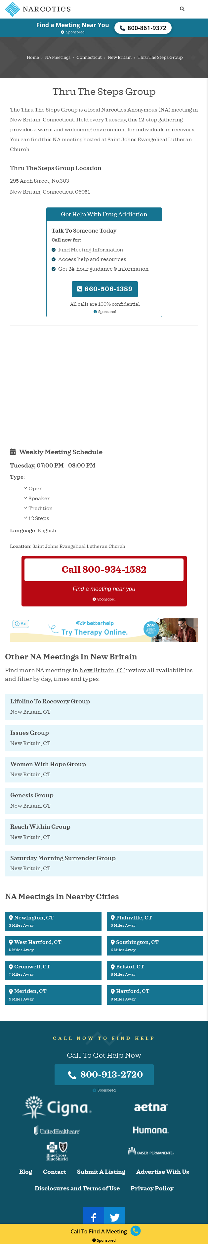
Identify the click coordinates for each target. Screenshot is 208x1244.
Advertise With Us (162, 1172)
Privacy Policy (152, 1188)
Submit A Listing (101, 1172)
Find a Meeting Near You (72, 24)
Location (20, 546)
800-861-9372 (143, 28)
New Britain (120, 57)
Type (16, 477)
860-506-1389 (105, 289)
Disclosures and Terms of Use (77, 1188)
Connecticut (89, 57)
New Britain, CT (102, 670)
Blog (25, 1172)
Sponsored (104, 1240)
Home (33, 57)
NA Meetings (57, 57)
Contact (54, 1172)
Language (22, 530)
